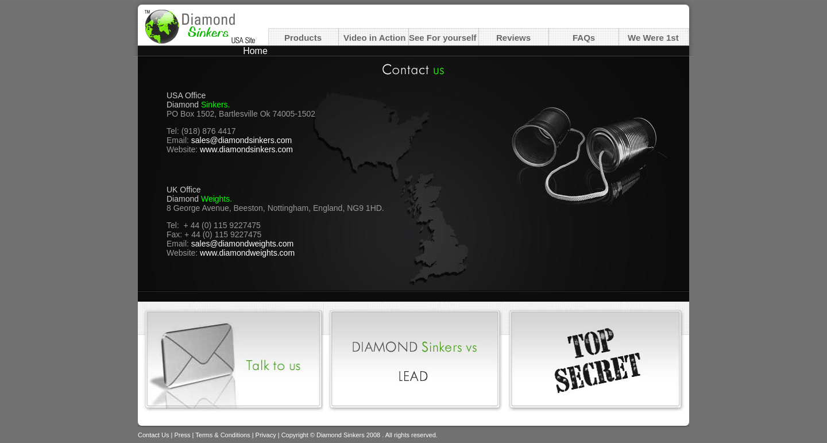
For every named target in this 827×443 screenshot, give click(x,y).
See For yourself (443, 38)
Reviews (513, 38)
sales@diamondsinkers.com (241, 140)
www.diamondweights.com (247, 252)
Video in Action (374, 38)
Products (303, 38)
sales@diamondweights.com (242, 243)
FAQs (584, 38)
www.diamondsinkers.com (246, 149)
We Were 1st (653, 38)
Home (255, 51)
